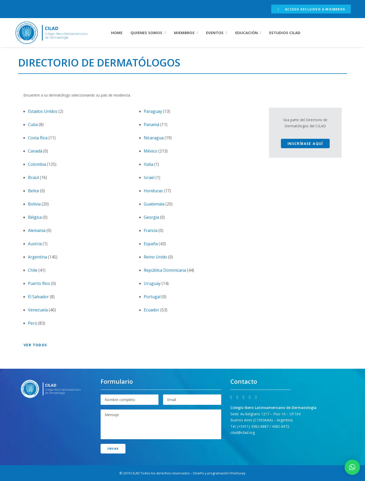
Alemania (36, 230)
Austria (35, 243)
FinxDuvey (238, 473)
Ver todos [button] (35, 344)
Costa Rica (37, 138)
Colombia (37, 164)
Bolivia (34, 204)
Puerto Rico (39, 283)
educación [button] (248, 32)
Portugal (152, 296)
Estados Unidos (42, 111)
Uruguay (152, 283)
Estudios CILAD (284, 32)
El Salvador (38, 296)
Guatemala (154, 204)
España (151, 243)
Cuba (33, 124)
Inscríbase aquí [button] (305, 143)
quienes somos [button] (148, 32)
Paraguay (153, 111)
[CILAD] (57, 32)
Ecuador (151, 310)
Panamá (151, 124)
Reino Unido (155, 257)
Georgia (151, 217)
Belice (33, 191)
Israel (149, 177)
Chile (32, 270)
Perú (32, 323)
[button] (231, 397)
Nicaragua (154, 138)
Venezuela (38, 310)
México (150, 151)
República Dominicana (165, 270)
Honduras (153, 191)
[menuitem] (311, 9)
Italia (148, 164)
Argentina (37, 257)
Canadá (35, 151)
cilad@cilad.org (242, 432)
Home (116, 32)
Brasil (33, 177)
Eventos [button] (216, 32)
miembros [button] (186, 32)
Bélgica (35, 217)
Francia (150, 230)
